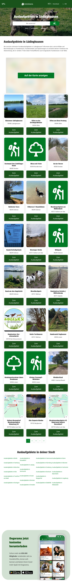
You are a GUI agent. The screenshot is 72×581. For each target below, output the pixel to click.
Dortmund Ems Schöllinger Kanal (14, 165)
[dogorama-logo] (26, 4)
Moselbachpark (36, 291)
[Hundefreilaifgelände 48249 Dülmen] (14, 243)
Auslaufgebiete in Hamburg (12, 462)
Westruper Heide (36, 250)
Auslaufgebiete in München (12, 467)
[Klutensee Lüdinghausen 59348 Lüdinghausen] (14, 114)
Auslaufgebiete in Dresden (27, 484)
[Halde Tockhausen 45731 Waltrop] (36, 328)
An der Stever (58, 164)
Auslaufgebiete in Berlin (10, 458)
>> (44, 441)
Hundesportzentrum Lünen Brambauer (14, 378)
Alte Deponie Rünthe (36, 420)
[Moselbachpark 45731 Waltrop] (36, 285)
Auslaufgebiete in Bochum (43, 471)
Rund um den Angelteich (13, 291)
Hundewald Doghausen (58, 334)
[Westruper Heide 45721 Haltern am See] (36, 243)
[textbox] (31, 23)
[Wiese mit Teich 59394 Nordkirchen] (36, 157)
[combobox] (31, 23)
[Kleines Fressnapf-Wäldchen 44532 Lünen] (36, 371)
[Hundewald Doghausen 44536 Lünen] (58, 328)
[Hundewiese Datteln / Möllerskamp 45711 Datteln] (58, 285)
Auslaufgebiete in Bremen (27, 480)
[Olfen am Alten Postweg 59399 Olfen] (58, 114)
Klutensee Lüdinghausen (13, 121)
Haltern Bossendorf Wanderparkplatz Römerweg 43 (14, 422)
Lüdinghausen (43, 28)
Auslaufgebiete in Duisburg (44, 467)
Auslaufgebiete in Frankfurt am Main (12, 477)
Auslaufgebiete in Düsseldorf (25, 459)
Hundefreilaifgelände (14, 250)
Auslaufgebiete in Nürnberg (44, 462)
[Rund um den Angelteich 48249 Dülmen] (14, 285)
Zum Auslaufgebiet (14, 131)
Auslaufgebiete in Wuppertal (41, 477)
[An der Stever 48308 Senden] (58, 157)
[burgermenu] (3, 4)
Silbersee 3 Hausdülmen (35, 207)
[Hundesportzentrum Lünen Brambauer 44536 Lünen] (14, 371)
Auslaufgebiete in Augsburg (60, 478)
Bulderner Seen (13, 207)
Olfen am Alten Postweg (58, 121)
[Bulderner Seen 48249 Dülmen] (14, 201)
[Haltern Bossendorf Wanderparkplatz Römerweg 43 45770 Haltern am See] (14, 415)
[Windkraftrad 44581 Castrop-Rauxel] (58, 371)
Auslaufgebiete (34, 28)
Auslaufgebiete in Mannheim (57, 472)
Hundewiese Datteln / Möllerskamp (58, 292)
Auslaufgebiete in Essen (27, 476)
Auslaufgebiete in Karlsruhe (60, 467)
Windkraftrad (58, 377)
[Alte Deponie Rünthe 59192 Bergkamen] (36, 415)
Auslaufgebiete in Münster (59, 462)
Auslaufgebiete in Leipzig (27, 465)
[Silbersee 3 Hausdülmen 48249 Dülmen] (36, 201)
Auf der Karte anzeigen (36, 75)
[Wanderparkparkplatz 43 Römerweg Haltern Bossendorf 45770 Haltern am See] (58, 415)
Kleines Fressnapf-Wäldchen (36, 378)
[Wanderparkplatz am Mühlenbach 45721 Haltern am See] (58, 201)
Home (26, 28)
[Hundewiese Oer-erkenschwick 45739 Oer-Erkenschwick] (14, 328)
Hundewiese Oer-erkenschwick (14, 335)
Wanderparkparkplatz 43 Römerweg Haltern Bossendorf (58, 422)
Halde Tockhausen (36, 334)
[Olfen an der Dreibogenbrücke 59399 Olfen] (36, 114)
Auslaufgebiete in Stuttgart (11, 482)
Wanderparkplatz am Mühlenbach (58, 208)
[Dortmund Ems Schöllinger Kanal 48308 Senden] (14, 157)
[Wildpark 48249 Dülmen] (58, 243)
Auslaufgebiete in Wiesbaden (57, 483)
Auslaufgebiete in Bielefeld (43, 482)
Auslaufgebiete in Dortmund (25, 470)
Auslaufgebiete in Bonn (59, 458)
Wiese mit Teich (36, 164)
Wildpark (58, 250)
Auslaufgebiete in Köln (10, 471)
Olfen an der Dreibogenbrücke (36, 122)
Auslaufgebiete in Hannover (44, 458)
